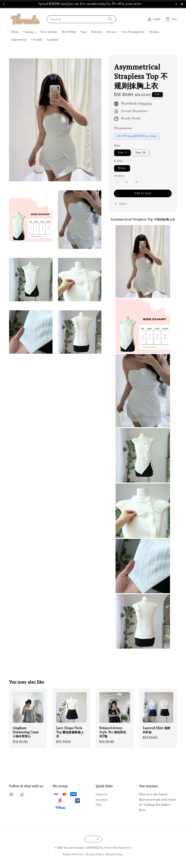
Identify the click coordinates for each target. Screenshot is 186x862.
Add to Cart (142, 193)
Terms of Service (73, 854)
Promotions (123, 128)
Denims (154, 32)
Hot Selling (69, 32)
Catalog (28, 32)
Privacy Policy (95, 854)
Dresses (112, 32)
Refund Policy (114, 854)
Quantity (119, 175)
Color (118, 161)
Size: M (140, 152)
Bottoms (96, 32)
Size (117, 146)
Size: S (122, 152)
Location (52, 40)
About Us (102, 794)
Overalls (37, 40)
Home (15, 32)
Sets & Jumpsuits (133, 32)
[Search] (110, 19)
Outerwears (19, 40)
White (122, 168)
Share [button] (120, 204)
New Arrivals (49, 32)
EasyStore (125, 847)
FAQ (99, 805)
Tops (83, 32)
